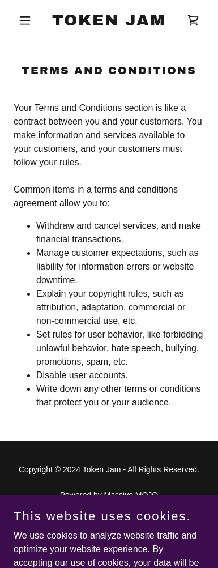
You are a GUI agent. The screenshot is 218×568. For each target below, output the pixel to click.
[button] (28, 20)
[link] (109, 22)
